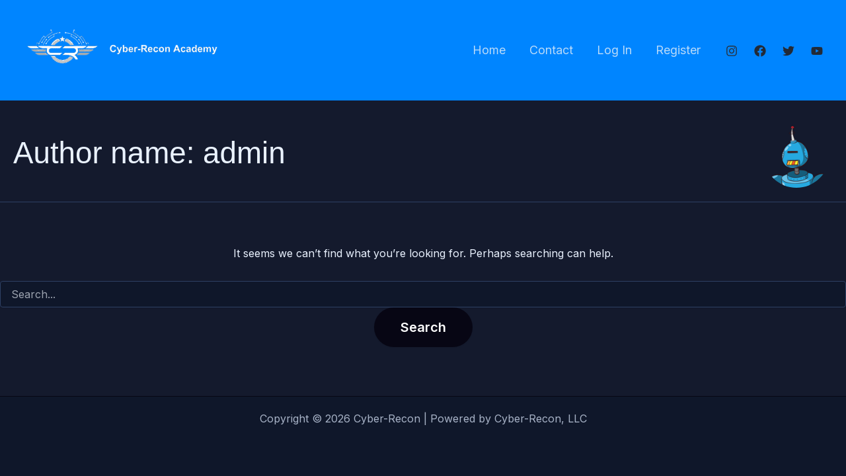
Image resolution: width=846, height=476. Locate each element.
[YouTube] (817, 51)
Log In (614, 50)
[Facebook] (760, 51)
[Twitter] (788, 51)
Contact (551, 50)
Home (489, 50)
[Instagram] (732, 51)
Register (678, 50)
